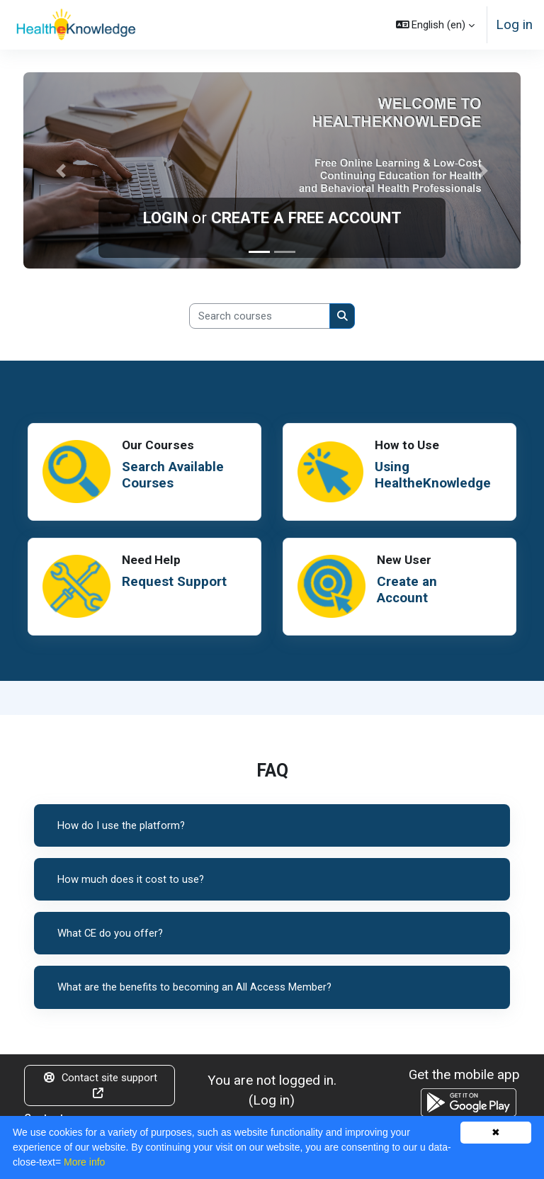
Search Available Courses (176, 475)
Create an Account (408, 590)
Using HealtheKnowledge (430, 475)
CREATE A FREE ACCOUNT (306, 217)
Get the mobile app (464, 1074)
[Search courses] (259, 316)
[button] (435, 25)
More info (84, 1162)
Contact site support (99, 1085)
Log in (514, 24)
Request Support (176, 581)
